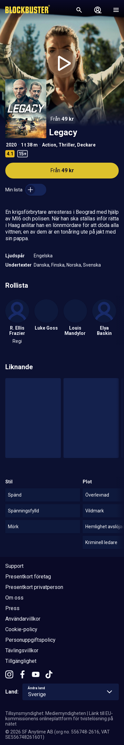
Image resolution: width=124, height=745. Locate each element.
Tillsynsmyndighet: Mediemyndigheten (45, 713)
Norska (73, 265)
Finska (57, 265)
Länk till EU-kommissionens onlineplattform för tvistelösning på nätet (59, 719)
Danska (41, 265)
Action (49, 144)
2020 (11, 144)
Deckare (86, 144)
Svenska (92, 265)
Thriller (67, 144)
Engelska (43, 255)
